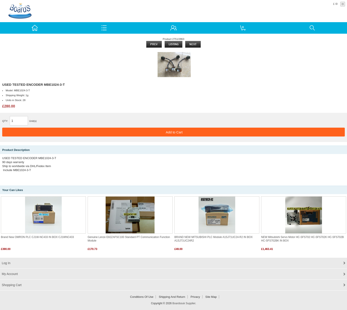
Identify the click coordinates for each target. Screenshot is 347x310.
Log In (6, 263)
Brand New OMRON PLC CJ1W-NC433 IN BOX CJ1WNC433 (37, 237)
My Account (10, 274)
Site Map (211, 296)
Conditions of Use (142, 296)
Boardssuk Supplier (183, 303)
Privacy (195, 296)
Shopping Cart (12, 285)
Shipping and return (172, 296)
